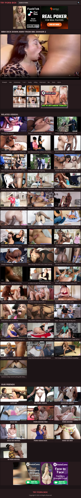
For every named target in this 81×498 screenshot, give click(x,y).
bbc (49, 82)
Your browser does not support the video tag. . (40, 57)
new (10, 82)
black (53, 82)
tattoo (59, 82)
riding (35, 82)
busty (30, 82)
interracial (43, 82)
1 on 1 (24, 82)
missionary (17, 82)
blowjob (4, 82)
